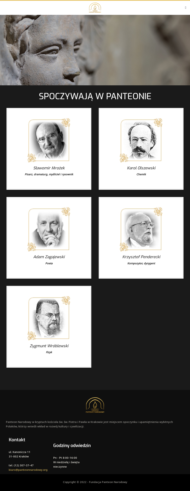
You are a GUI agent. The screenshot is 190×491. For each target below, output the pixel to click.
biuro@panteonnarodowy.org (28, 470)
